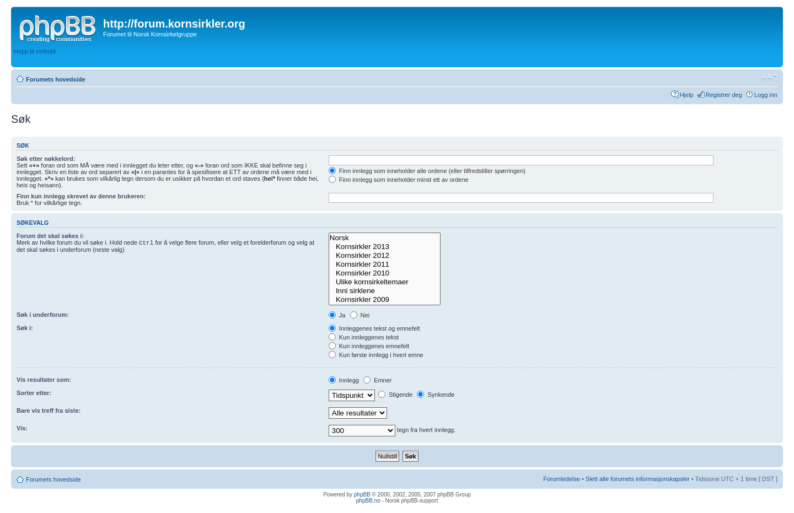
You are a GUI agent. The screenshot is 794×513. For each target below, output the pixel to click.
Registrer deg (724, 94)
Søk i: (25, 328)
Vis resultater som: (44, 379)
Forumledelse (561, 479)
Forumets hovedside (55, 79)
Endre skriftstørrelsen (769, 77)
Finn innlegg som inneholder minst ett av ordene (399, 179)
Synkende (435, 394)
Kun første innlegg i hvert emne (376, 355)
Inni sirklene (384, 291)
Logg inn (765, 94)
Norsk (384, 238)
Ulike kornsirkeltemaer (384, 282)
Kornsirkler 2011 (384, 264)
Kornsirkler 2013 (384, 246)
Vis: (22, 428)
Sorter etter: (34, 393)
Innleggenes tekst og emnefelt (374, 328)
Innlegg (344, 380)
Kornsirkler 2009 (384, 299)
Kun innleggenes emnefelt (369, 346)
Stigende (395, 394)
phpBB (362, 495)
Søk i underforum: (43, 314)
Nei (360, 315)
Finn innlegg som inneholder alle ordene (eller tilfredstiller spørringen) (427, 171)
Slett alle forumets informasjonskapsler (638, 479)
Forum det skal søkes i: (50, 236)
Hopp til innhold (35, 51)
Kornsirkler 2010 (384, 273)
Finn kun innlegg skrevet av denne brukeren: (81, 196)
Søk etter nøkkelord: (46, 158)
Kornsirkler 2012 (384, 255)
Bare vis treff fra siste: (49, 410)
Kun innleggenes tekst (364, 337)
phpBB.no (368, 501)
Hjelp (687, 94)
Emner (377, 380)
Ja (337, 315)
